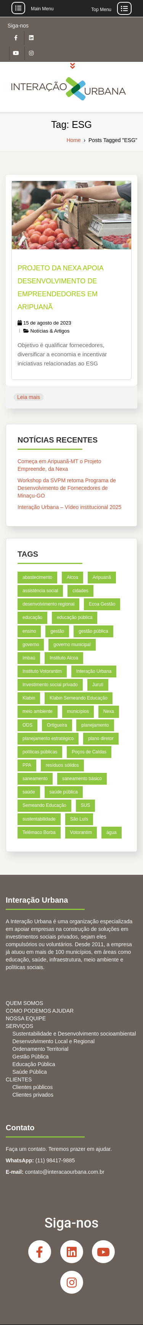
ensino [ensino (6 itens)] (29, 631)
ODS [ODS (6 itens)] (27, 725)
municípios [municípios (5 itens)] (78, 711)
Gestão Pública (31, 1057)
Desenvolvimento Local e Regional (54, 1041)
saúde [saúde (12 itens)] (28, 792)
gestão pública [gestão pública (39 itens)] (93, 631)
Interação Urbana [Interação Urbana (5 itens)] (94, 671)
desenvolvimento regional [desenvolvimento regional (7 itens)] (48, 604)
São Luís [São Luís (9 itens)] (79, 819)
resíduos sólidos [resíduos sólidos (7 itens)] (62, 765)
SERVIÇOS (19, 1026)
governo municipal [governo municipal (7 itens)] (71, 644)
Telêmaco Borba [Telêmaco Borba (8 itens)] (39, 832)
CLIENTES (19, 1079)
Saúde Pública (30, 1072)
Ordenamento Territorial (41, 1049)
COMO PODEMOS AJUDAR (40, 1011)
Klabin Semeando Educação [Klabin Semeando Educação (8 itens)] (78, 698)
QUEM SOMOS (24, 1003)
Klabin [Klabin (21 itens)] (28, 698)
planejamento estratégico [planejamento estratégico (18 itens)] (48, 738)
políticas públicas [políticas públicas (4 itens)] (39, 752)
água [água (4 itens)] (111, 832)
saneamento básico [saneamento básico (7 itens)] (82, 778)
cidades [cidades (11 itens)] (80, 590)
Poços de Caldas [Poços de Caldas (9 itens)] (89, 752)
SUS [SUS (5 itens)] (85, 805)
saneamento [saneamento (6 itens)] (35, 778)
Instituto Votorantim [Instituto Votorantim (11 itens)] (42, 671)
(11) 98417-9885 (55, 1160)
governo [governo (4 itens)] (30, 644)
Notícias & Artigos (50, 331)
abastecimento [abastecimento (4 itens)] (37, 577)
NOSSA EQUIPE (26, 1018)
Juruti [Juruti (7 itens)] (97, 684)
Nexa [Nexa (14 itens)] (108, 711)
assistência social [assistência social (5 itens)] (40, 590)
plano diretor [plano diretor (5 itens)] (101, 738)
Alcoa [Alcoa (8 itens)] (72, 577)
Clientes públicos (33, 1087)
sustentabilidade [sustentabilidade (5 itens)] (39, 819)
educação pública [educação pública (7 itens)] (74, 617)
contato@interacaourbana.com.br (64, 1172)
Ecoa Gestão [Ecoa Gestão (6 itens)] (102, 604)
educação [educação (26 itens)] (32, 617)
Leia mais (28, 397)
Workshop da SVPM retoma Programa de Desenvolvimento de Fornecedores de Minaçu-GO (67, 488)
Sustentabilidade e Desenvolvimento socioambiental (74, 1034)
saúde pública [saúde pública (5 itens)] (64, 792)
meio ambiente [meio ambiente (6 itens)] (37, 711)
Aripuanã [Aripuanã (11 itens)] (102, 577)
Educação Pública (34, 1064)
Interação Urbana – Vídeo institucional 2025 (69, 507)
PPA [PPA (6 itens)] (26, 765)
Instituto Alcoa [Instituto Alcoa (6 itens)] (64, 658)
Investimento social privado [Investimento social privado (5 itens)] (50, 684)
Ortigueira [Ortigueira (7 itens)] (57, 725)
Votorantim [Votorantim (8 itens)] (81, 832)
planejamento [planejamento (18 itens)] (95, 725)
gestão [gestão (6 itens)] (57, 631)
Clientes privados (33, 1095)
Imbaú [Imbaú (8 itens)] (28, 658)
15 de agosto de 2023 (44, 323)
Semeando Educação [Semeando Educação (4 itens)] (44, 805)
